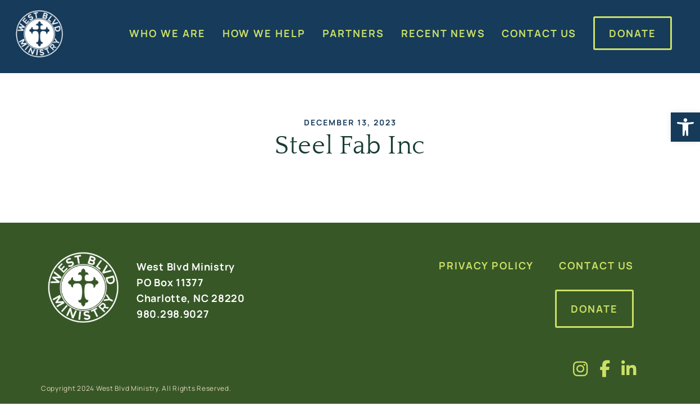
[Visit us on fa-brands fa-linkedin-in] (629, 368)
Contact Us (596, 265)
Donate (594, 308)
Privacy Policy (486, 265)
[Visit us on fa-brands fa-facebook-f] (605, 368)
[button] (685, 127)
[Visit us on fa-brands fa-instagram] (580, 368)
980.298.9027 (173, 314)
